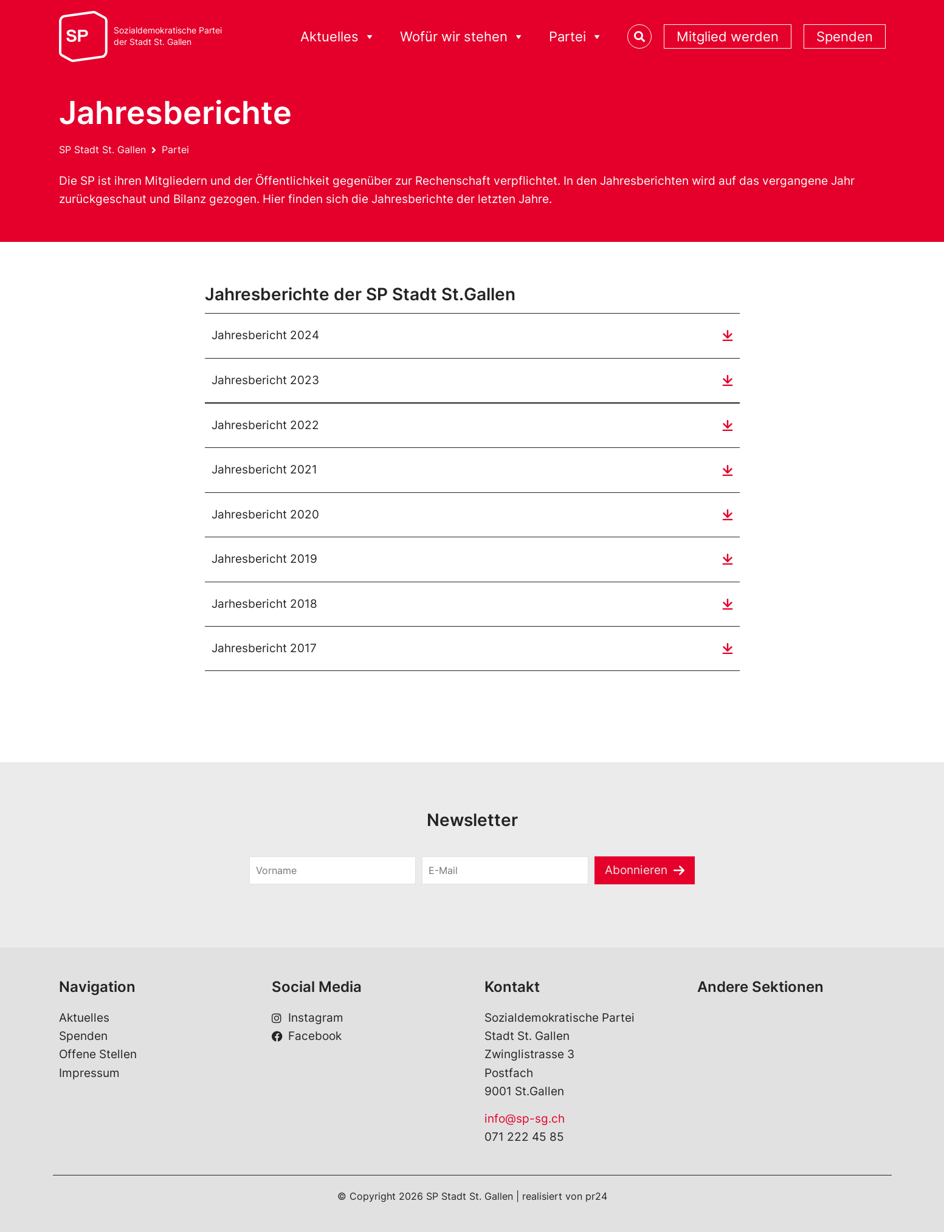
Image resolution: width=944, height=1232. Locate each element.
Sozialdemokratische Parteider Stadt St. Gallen (168, 36)
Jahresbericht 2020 (265, 514)
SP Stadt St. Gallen (102, 149)
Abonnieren (636, 870)
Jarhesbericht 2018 (264, 604)
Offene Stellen (98, 1054)
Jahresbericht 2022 (265, 425)
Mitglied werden (728, 36)
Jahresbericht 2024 (265, 335)
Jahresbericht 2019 (264, 559)
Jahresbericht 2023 (265, 380)
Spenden (844, 36)
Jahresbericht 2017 (264, 648)
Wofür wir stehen (462, 36)
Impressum (89, 1073)
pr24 (596, 1196)
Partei (576, 36)
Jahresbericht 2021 (264, 470)
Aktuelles (338, 36)
